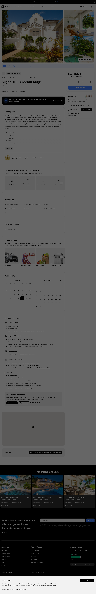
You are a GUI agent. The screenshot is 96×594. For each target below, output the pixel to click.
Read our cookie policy (8, 589)
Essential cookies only (21, 589)
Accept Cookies (87, 581)
